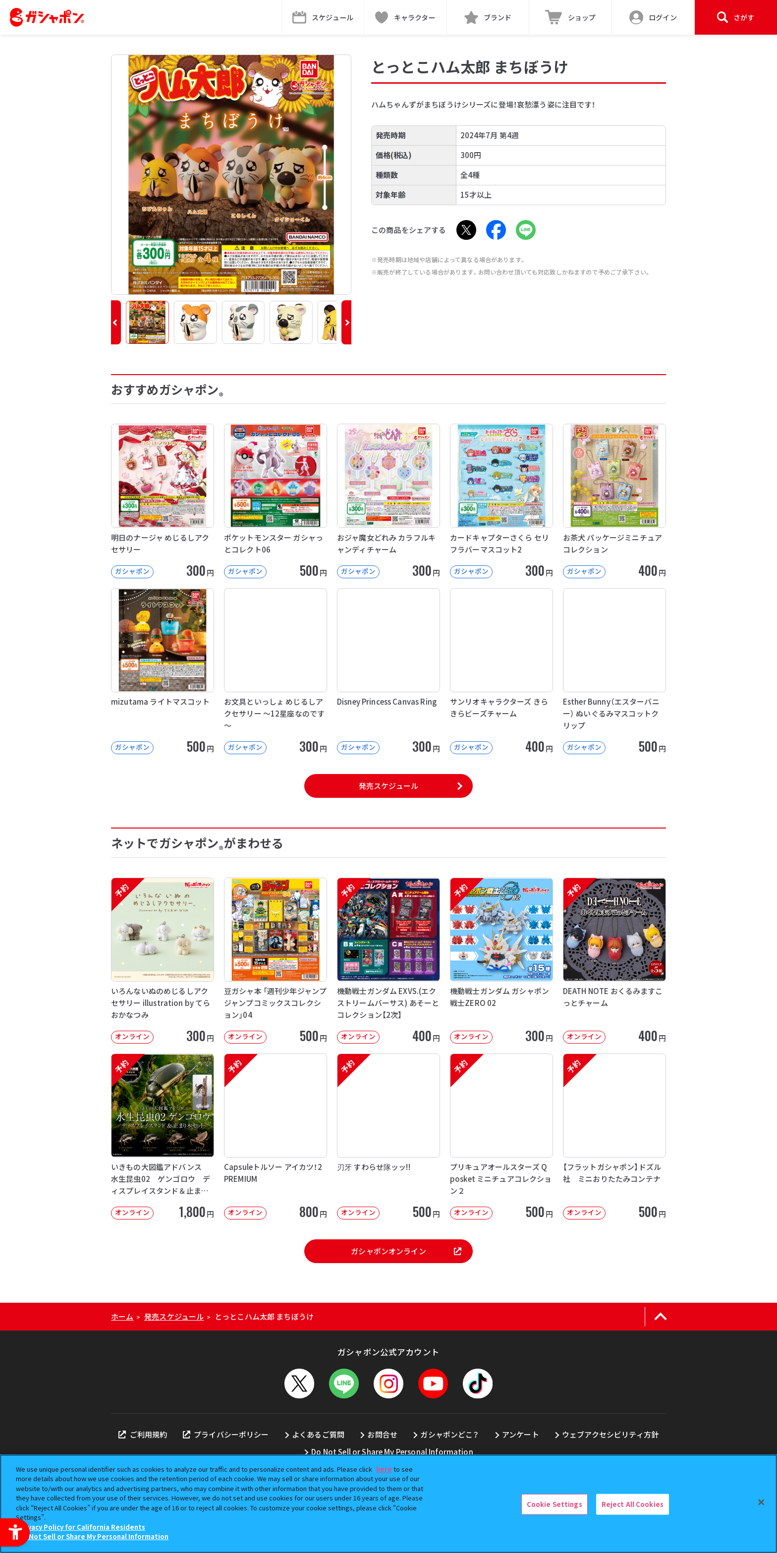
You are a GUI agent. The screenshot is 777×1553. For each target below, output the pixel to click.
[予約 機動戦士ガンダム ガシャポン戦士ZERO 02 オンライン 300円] (501, 961)
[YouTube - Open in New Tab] (433, 1383)
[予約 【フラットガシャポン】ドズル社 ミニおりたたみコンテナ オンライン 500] (614, 1137)
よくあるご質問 (318, 1434)
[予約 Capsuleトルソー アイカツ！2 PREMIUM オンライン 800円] (275, 1137)
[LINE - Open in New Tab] (526, 230)
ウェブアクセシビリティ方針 (610, 1434)
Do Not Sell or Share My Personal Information (392, 1451)
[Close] (761, 1502)
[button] (116, 322)
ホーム (122, 1316)
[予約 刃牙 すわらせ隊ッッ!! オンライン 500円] (388, 1137)
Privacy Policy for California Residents (81, 1527)
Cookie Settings (554, 1504)
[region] (388, 1503)
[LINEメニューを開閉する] (344, 1383)
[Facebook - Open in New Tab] (496, 230)
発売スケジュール (388, 785)
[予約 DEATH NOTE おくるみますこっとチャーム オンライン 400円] (614, 961)
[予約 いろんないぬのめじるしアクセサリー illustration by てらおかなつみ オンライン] (162, 961)
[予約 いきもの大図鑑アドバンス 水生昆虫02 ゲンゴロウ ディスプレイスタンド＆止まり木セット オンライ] (162, 1137)
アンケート (520, 1434)
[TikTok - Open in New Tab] (478, 1383)
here (384, 1469)
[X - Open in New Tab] (466, 230)
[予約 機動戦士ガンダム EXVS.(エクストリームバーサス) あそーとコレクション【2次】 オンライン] (388, 961)
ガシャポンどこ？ (449, 1434)
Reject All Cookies (633, 1504)
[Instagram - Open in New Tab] (388, 1383)
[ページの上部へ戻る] (660, 1316)
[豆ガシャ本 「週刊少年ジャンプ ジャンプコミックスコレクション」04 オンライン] (275, 961)
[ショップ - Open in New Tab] (570, 17)
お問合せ (382, 1434)
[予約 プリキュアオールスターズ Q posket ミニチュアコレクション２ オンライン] (501, 1137)
